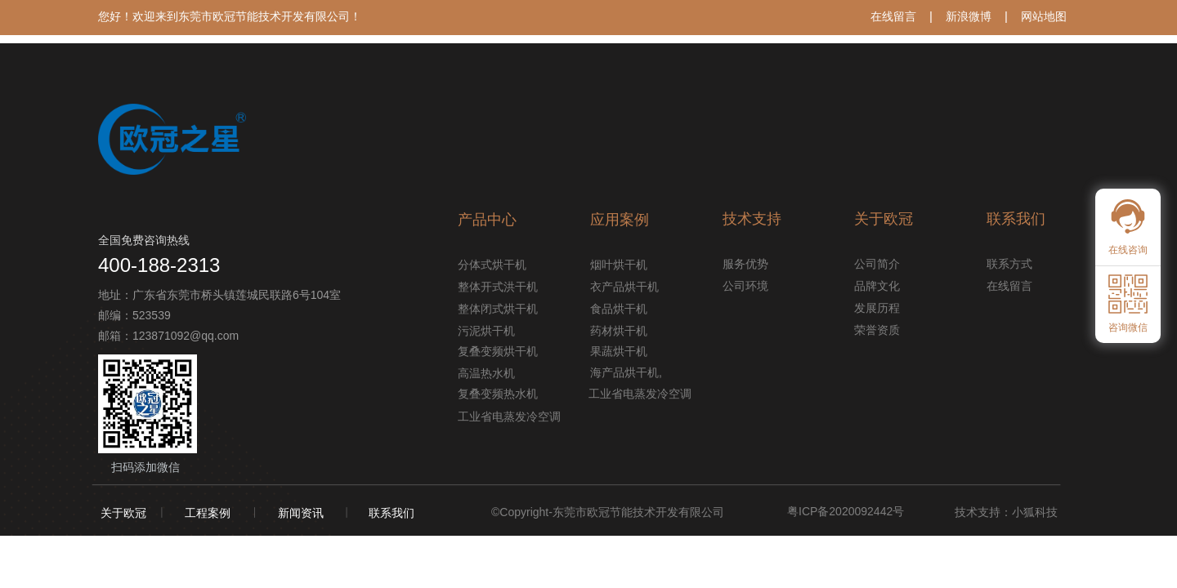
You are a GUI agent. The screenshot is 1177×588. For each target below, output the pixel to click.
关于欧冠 (123, 512)
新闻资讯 (301, 512)
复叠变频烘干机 (498, 351)
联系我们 (391, 512)
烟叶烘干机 (618, 264)
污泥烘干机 (486, 330)
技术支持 (752, 219)
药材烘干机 (618, 330)
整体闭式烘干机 (498, 308)
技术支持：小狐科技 (1006, 512)
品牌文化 (877, 285)
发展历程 (877, 307)
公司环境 (745, 285)
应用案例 (619, 220)
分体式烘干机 (492, 264)
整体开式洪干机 (498, 286)
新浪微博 (968, 16)
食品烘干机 (618, 308)
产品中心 (487, 220)
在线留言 (893, 16)
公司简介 (877, 263)
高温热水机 (486, 373)
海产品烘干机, (626, 372)
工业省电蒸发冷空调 (501, 416)
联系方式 (1009, 263)
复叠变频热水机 (498, 393)
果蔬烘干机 (618, 351)
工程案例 (207, 512)
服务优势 (745, 263)
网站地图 (1044, 16)
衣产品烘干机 (624, 286)
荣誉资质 (877, 329)
